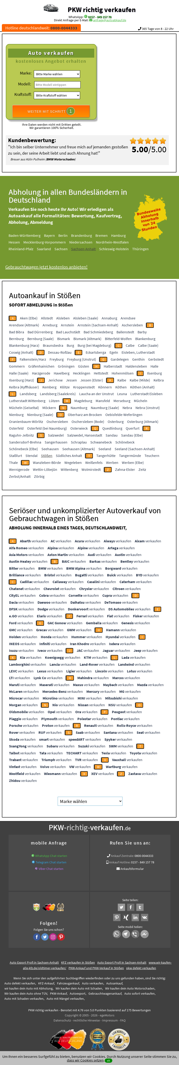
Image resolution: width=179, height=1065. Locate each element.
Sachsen (66, 249)
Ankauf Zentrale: (122, 856)
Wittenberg (69, 469)
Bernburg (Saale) (40, 338)
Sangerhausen (56, 442)
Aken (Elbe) (29, 318)
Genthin (138, 359)
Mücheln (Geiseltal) (24, 407)
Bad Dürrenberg (40, 332)
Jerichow (55, 380)
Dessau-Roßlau (60, 352)
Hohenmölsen (123, 373)
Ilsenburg (154, 373)
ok (108, 1060)
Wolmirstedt (91, 469)
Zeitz (142, 469)
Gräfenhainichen (41, 366)
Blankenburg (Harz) (24, 345)
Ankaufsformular (132, 869)
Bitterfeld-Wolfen (118, 338)
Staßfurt (15, 455)
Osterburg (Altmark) (142, 421)
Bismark (63, 338)
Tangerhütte (106, 455)
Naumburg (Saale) (105, 407)
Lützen (54, 400)
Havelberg (61, 373)
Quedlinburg (112, 428)
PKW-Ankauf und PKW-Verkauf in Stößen (96, 968)
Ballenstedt (125, 332)
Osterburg (116, 421)
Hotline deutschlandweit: (41, 28)
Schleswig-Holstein (119, 249)
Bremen (106, 235)
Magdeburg (83, 400)
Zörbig (39, 476)
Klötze (65, 387)
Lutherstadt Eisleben (146, 393)
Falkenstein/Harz (33, 359)
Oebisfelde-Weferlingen (123, 414)
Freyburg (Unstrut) (81, 359)
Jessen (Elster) (91, 380)
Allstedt (47, 318)
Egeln (114, 352)
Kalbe (121, 380)
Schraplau (79, 442)
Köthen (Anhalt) (142, 387)
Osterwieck (79, 428)
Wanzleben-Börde (47, 462)
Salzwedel (56, 435)
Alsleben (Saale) (85, 318)
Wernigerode (19, 469)
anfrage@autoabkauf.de (109, 20)
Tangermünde (130, 455)
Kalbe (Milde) (140, 380)
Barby (142, 332)
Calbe (130, 345)
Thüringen (145, 249)
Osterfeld (16, 428)
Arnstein (67, 325)
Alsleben (63, 318)
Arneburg (50, 325)
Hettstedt (101, 373)
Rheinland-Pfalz (26, 249)
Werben (112, 462)
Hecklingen (81, 373)
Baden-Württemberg (30, 235)
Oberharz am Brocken (85, 414)
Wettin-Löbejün (45, 469)
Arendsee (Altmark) (24, 325)
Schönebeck (125, 442)
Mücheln (140, 400)
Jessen (71, 380)
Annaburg (109, 318)
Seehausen (50, 449)
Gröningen (66, 366)
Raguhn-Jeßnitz (21, 435)
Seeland (104, 449)
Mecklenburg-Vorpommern (49, 242)
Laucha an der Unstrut (96, 393)
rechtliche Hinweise (86, 1020)
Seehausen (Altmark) (78, 449)
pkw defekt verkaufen (141, 968)
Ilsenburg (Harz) (21, 380)
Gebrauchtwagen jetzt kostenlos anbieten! (51, 267)
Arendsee (128, 318)
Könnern (105, 387)
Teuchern (151, 455)
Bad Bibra (16, 332)
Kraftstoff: (22, 94)
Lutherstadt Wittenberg (27, 400)
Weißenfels (94, 462)
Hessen (19, 242)
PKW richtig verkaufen (102, 9)
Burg (70, 345)
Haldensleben (136, 366)
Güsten (83, 366)
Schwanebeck (101, 442)
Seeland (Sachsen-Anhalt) (135, 449)
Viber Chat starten (51, 869)
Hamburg (123, 235)
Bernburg (16, 338)
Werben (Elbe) (133, 462)
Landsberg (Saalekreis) (58, 393)
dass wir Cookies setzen (85, 1060)
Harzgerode (41, 373)
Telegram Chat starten (51, 862)
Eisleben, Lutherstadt (138, 352)
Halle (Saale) (18, 373)
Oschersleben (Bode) (88, 421)
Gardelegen (120, 359)
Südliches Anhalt (69, 455)
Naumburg (79, 407)
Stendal (31, 455)
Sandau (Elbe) (132, 435)
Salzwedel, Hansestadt (84, 435)
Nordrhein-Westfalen (117, 242)
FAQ (123, 1020)
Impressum (110, 1020)
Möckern (49, 407)
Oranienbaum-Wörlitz (26, 421)
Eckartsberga (96, 352)
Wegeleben (73, 462)
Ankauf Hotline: (119, 862)
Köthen (121, 387)
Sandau (112, 435)
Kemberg (49, 387)
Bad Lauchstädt (68, 332)
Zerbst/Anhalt (20, 476)
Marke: (25, 73)
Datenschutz (62, 1020)
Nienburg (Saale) (40, 414)
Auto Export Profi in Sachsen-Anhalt (34, 962)
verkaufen (33, 541)
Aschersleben (132, 325)
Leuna (122, 393)
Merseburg (121, 400)
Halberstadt (113, 366)
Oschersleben (57, 421)
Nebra (127, 407)
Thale (13, 462)
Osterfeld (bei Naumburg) (47, 428)
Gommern (17, 366)
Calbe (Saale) (148, 345)
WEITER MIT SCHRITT (51, 111)
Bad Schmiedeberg (98, 332)
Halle (154, 366)
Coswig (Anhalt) (21, 352)
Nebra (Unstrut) (147, 407)
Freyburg (57, 359)
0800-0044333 (144, 856)
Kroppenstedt (84, 387)
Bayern (54, 235)
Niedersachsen (85, 242)
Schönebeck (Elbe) (23, 449)
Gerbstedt (156, 359)
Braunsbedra (53, 345)
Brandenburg (86, 235)
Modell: (24, 84)
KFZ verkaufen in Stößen (78, 962)
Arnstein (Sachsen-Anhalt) (98, 325)
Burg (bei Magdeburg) (94, 345)
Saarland (49, 249)
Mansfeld (103, 400)
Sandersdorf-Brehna (25, 442)
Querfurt (132, 428)
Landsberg (28, 393)
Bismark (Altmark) (87, 338)
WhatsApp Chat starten (51, 856)
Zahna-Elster (125, 469)
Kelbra (159, 380)
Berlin (68, 235)
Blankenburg (145, 338)
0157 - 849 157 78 (99, 17)
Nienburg (16, 414)
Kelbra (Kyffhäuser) (24, 387)
